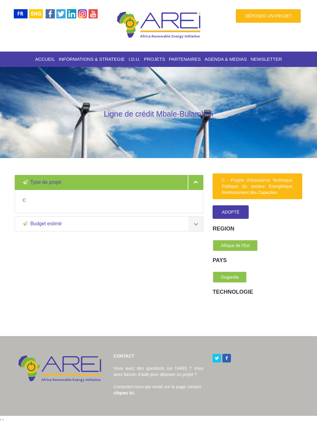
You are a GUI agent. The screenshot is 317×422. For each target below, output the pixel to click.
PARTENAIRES (185, 59)
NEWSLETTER (266, 59)
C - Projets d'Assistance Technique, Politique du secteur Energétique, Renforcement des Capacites (257, 186)
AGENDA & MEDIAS (226, 59)
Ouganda (230, 277)
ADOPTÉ (231, 212)
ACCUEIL (45, 59)
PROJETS (154, 59)
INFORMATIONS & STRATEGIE (92, 59)
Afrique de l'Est (235, 245)
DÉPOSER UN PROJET (268, 16)
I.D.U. (134, 59)
